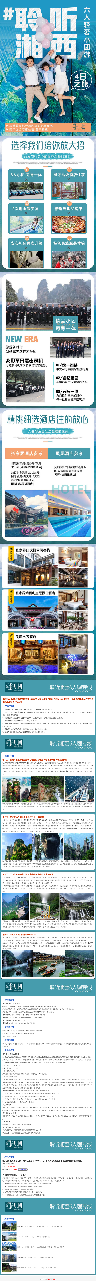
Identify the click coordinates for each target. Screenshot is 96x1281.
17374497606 (11, 1166)
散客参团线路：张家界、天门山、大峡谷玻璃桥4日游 (35, 1257)
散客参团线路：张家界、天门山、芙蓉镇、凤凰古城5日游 (36, 1268)
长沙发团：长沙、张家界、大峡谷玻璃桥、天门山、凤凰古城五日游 (39, 1226)
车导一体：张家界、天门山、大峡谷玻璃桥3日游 (33, 1237)
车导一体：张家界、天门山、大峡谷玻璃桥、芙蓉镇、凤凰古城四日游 (40, 1247)
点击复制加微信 (22, 1169)
